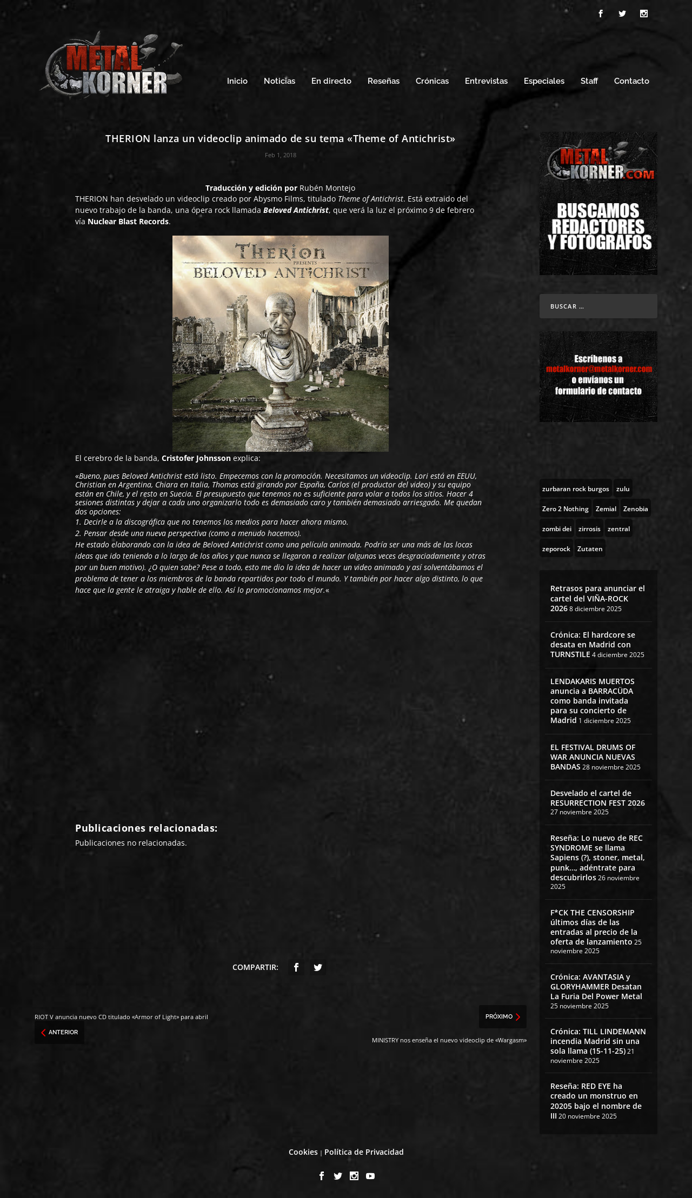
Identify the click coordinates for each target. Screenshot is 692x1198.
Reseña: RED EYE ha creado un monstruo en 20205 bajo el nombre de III (596, 1099)
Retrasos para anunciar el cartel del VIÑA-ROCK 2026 (597, 596)
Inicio (237, 79)
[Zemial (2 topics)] (606, 506)
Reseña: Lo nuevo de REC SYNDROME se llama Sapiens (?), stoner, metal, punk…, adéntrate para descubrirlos (597, 856)
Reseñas (384, 79)
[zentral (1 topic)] (619, 526)
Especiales (544, 79)
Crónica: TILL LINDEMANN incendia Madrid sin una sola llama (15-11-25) (598, 1039)
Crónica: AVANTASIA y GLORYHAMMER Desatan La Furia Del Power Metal (596, 985)
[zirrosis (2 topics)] (589, 526)
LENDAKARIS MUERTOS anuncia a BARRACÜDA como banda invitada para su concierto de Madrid (592, 699)
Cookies (303, 1150)
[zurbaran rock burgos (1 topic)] (576, 486)
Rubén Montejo (327, 186)
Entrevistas (486, 79)
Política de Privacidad (364, 1150)
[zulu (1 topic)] (623, 486)
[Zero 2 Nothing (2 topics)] (565, 506)
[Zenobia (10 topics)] (636, 506)
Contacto (631, 79)
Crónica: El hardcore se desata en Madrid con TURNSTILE (592, 643)
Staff (589, 79)
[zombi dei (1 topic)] (557, 526)
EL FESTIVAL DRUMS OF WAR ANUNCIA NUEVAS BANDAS (592, 755)
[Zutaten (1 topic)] (590, 546)
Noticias (279, 79)
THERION (91, 197)
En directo (331, 79)
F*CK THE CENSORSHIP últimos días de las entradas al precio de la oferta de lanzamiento (593, 926)
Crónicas (432, 79)
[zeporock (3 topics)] (556, 546)
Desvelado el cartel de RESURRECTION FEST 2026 (597, 796)
